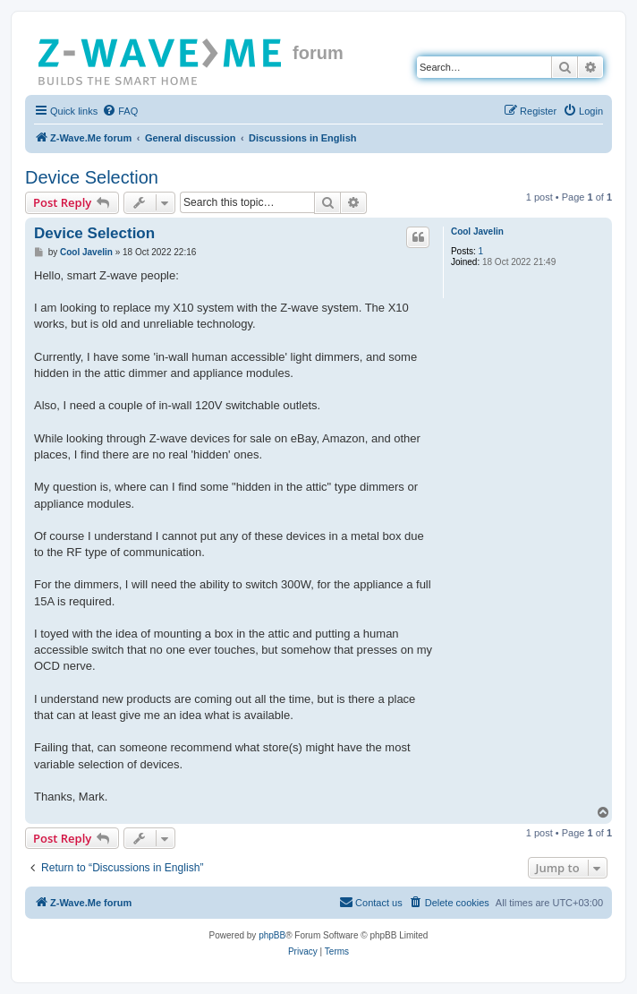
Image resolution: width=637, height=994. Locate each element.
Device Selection (91, 177)
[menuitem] (120, 111)
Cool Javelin (477, 231)
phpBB (272, 935)
